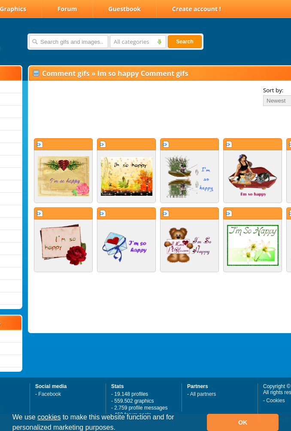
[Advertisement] (129, 122)
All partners (203, 394)
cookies (49, 417)
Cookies (275, 401)
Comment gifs (66, 73)
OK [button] (243, 422)
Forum (67, 9)
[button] (118, 428)
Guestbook (125, 9)
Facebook (49, 394)
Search (184, 42)
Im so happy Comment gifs (142, 73)
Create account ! (196, 9)
